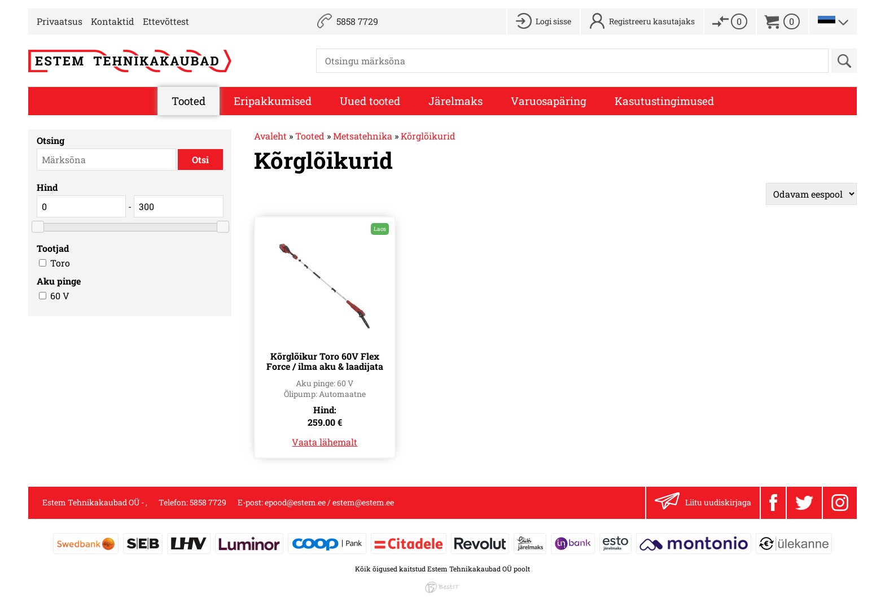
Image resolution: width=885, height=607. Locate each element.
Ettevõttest (166, 21)
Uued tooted (370, 101)
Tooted (188, 101)
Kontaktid (112, 21)
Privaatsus (59, 21)
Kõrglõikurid (428, 136)
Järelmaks (455, 101)
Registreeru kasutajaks (652, 21)
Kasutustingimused (664, 101)
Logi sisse (553, 21)
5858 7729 (357, 21)
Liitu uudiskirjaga (703, 502)
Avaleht (270, 136)
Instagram (839, 502)
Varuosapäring (548, 101)
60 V (59, 296)
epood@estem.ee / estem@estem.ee (329, 502)
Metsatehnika (362, 136)
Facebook (773, 502)
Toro (60, 263)
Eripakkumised (273, 101)
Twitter (804, 503)
